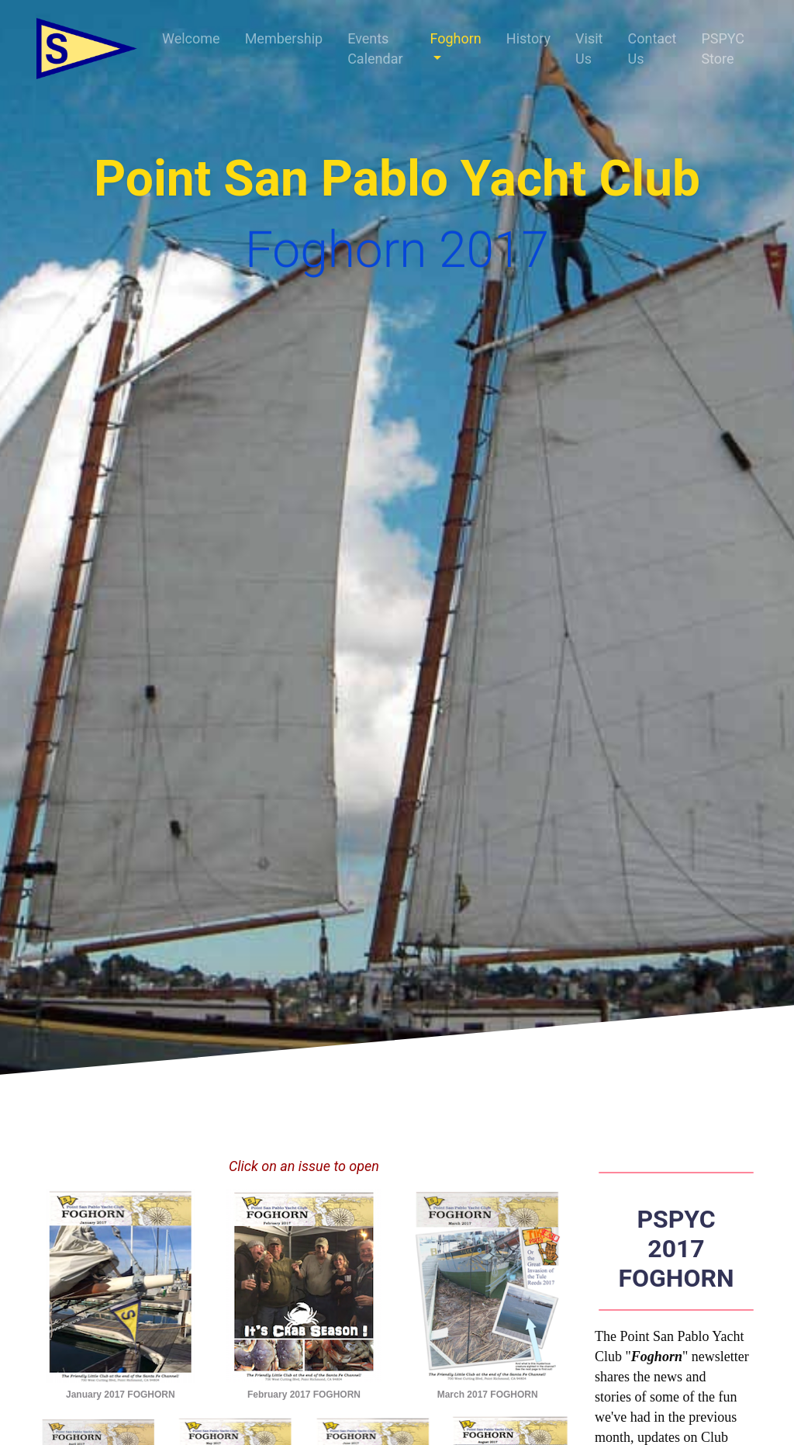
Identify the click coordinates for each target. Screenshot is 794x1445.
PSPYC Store (722, 48)
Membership (284, 38)
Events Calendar (374, 48)
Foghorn (455, 38)
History (528, 38)
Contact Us (651, 48)
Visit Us (588, 48)
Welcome (191, 38)
